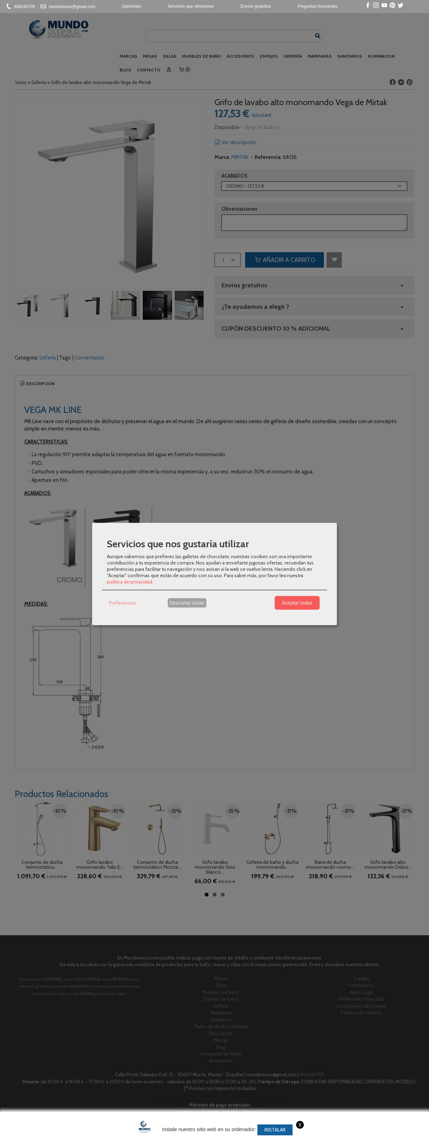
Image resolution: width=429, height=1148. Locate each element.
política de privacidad (129, 581)
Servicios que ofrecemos (191, 6)
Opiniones (131, 6)
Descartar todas (186, 603)
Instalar (275, 1130)
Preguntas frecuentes (317, 6)
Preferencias (122, 603)
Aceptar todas (297, 603)
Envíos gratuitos (256, 6)
